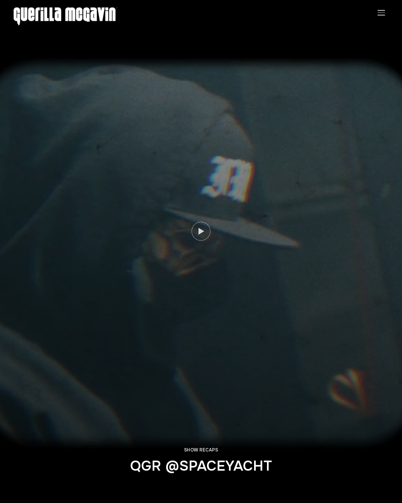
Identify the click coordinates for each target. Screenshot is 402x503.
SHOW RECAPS (201, 450)
